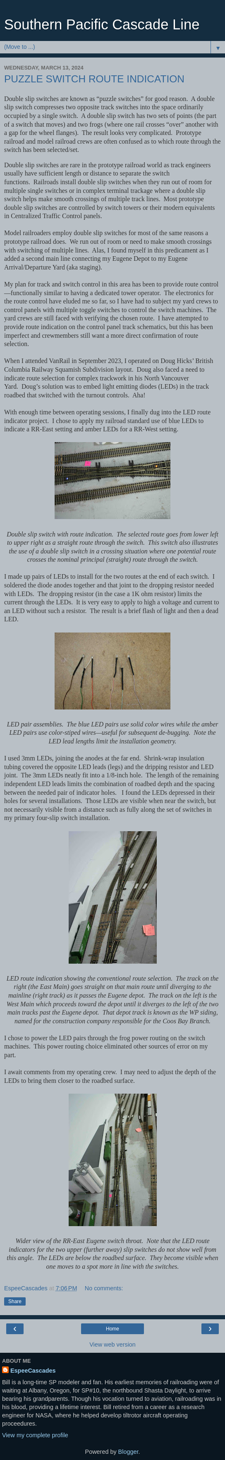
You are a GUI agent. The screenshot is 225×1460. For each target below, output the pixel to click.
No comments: (104, 1288)
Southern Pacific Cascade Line (101, 24)
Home (112, 1329)
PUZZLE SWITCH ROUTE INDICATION (94, 78)
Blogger (128, 1451)
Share (15, 1301)
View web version (112, 1344)
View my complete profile (35, 1435)
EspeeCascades (33, 1370)
